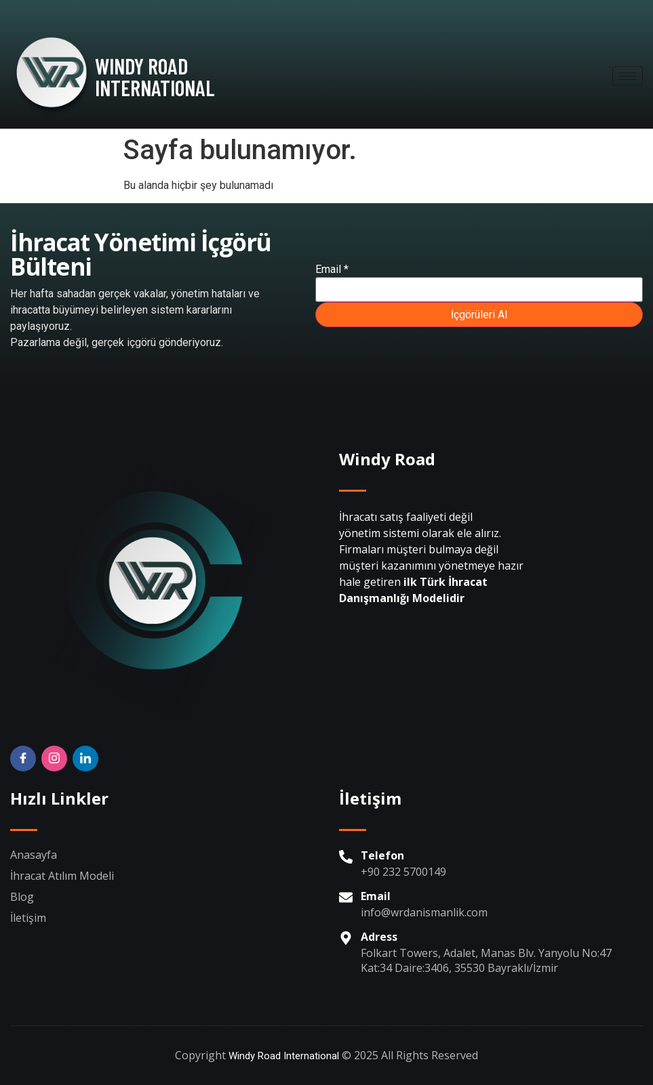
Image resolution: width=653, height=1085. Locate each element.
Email (332, 269)
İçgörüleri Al (479, 314)
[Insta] (54, 758)
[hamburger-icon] (627, 76)
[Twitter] (85, 758)
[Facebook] (23, 758)
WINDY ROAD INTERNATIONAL (155, 76)
